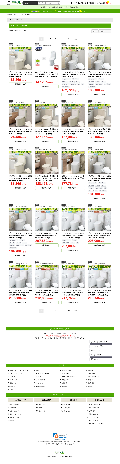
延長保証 (90, 386)
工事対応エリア (40, 404)
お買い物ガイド (66, 404)
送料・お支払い (14, 404)
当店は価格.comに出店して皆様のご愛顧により (63, 11)
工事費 (11, 389)
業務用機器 (91, 383)
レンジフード (65, 373)
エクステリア (13, 380)
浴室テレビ (12, 383)
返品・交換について (15, 414)
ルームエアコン (40, 383)
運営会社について (97, 359)
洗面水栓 (38, 376)
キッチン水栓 (91, 373)
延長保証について (14, 417)
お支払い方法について (98, 342)
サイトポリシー (93, 420)
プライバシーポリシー (95, 417)
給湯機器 (90, 370)
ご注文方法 (12, 408)
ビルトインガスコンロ (16, 373)
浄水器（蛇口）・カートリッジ (18, 370)
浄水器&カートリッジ (94, 376)
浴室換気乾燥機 (40, 380)
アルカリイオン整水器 (68, 376)
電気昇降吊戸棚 (40, 386)
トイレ (14, 20)
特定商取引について (94, 414)
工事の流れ (39, 408)
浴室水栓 (12, 376)
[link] (60, 436)
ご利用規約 (92, 411)
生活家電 (64, 383)
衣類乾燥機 (12, 386)
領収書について (14, 420)
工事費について (40, 411)
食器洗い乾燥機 (66, 370)
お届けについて (96, 350)
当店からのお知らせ (94, 404)
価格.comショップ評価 (96, 423)
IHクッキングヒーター (42, 373)
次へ (69, 39)
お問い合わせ (66, 411)
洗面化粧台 (91, 380)
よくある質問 (95, 355)
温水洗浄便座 (65, 380)
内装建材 (64, 386)
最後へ (77, 39)
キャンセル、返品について (100, 346)
